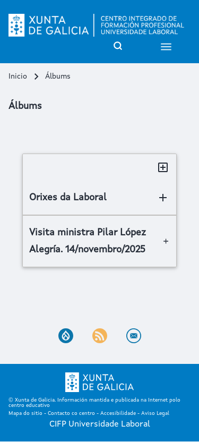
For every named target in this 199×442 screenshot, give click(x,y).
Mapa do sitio (25, 413)
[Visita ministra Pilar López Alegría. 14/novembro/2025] (99, 241)
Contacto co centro (71, 413)
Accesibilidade (118, 413)
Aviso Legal (155, 413)
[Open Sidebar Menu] (166, 46)
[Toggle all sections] (163, 167)
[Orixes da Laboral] (99, 198)
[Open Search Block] (118, 46)
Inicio (17, 76)
